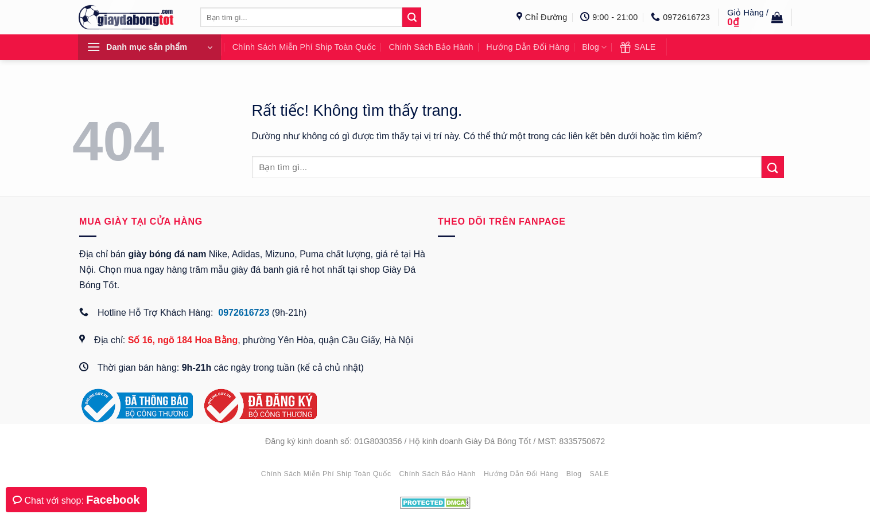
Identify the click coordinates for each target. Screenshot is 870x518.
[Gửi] (773, 167)
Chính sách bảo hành (431, 47)
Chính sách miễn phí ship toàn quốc (304, 47)
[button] (755, 17)
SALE (638, 47)
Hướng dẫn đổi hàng (527, 47)
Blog (594, 47)
